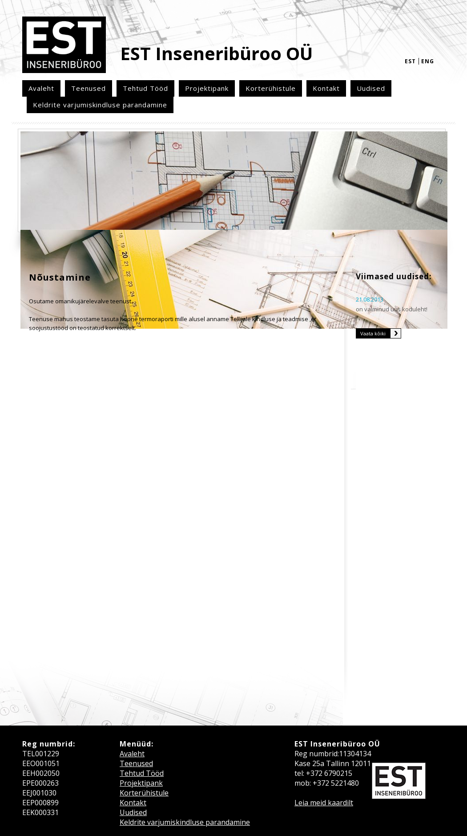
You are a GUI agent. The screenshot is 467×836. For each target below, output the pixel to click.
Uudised (371, 88)
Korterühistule (271, 88)
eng (427, 61)
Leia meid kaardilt (323, 802)
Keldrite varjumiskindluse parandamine (100, 104)
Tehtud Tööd (145, 88)
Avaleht (41, 88)
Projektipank (207, 88)
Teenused (88, 88)
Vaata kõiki (373, 333)
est (410, 61)
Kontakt (326, 88)
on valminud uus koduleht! (391, 309)
